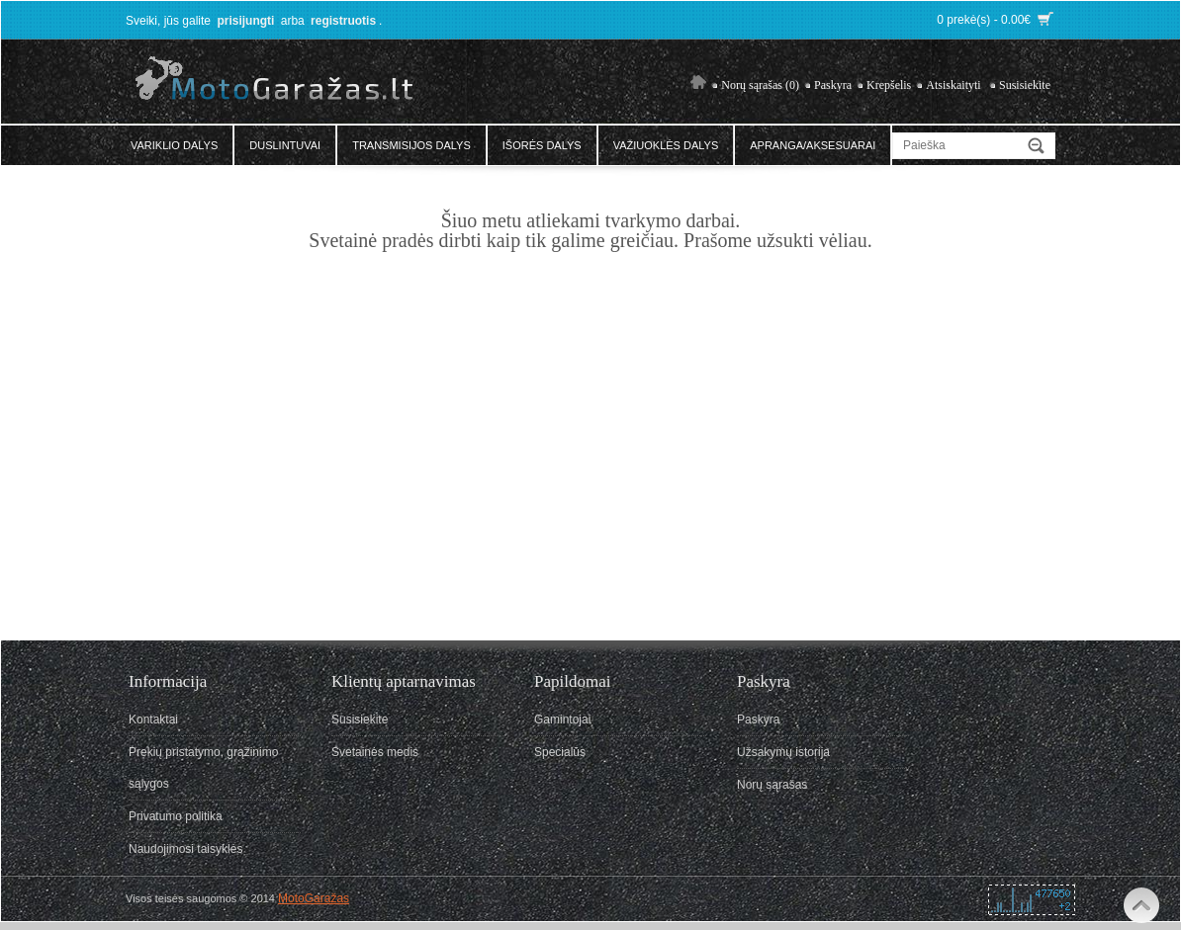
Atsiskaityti (953, 85)
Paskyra (833, 85)
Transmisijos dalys (411, 145)
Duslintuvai (284, 145)
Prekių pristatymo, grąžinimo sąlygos (203, 768)
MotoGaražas (313, 898)
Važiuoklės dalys (666, 145)
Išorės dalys (542, 145)
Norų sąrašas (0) (760, 85)
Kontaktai (153, 719)
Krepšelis (888, 85)
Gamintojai (562, 719)
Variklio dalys (174, 145)
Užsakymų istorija (783, 752)
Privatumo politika (176, 816)
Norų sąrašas (772, 785)
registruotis (343, 21)
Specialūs (560, 752)
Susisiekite (1024, 85)
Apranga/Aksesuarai (812, 145)
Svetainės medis (374, 752)
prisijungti (245, 21)
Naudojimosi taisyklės (185, 849)
